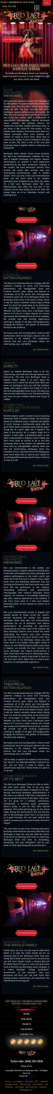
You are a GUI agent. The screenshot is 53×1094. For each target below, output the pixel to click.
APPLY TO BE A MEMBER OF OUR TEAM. (25, 2)
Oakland (44, 1081)
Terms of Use (26, 1066)
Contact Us (26, 1034)
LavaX (31, 1076)
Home (26, 1014)
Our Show (26, 1019)
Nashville (29, 1081)
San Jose (43, 1087)
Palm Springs (25, 1084)
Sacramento (38, 1084)
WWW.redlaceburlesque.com (26, 1004)
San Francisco (31, 1087)
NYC (36, 1081)
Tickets (26, 1024)
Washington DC (25, 1089)
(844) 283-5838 (9, 6)
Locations (26, 1029)
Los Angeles (18, 1081)
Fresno (8, 1081)
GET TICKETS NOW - (41, 349)
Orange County (11, 1084)
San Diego (19, 1087)
